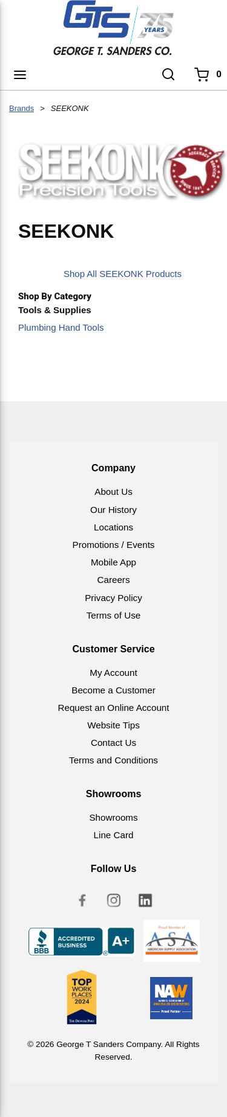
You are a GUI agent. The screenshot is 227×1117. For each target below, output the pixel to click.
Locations (113, 527)
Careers (113, 579)
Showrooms (113, 817)
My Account (113, 672)
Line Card (114, 835)
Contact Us (113, 742)
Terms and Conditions (113, 760)
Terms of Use (113, 615)
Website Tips (113, 725)
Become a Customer (113, 690)
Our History (113, 509)
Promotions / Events (114, 544)
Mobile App (113, 562)
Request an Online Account (113, 707)
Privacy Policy (113, 598)
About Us (113, 491)
